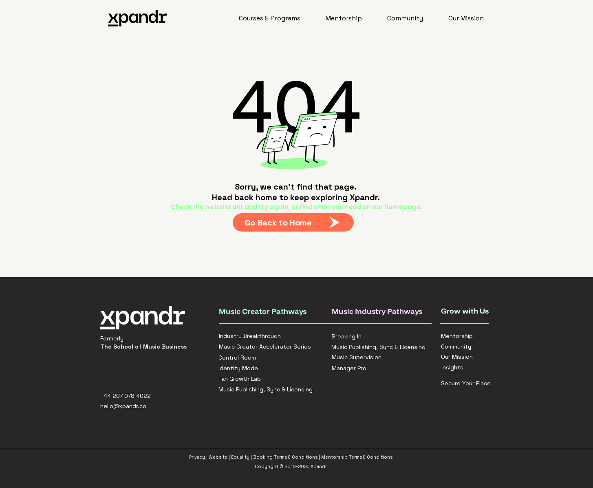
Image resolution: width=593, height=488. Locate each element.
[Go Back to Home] (293, 222)
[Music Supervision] (382, 357)
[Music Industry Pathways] (380, 311)
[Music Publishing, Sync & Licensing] (381, 347)
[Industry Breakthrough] (261, 336)
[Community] (457, 346)
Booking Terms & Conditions (285, 457)
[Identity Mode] (260, 368)
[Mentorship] (457, 336)
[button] (270, 18)
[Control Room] (260, 357)
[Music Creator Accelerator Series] (267, 346)
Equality (240, 457)
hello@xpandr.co (123, 406)
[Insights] (457, 367)
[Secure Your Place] (468, 383)
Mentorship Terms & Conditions (356, 457)
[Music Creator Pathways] (263, 311)
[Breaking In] (374, 336)
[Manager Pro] (382, 368)
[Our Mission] (457, 356)
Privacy (197, 457)
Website (218, 457)
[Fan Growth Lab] (260, 378)
